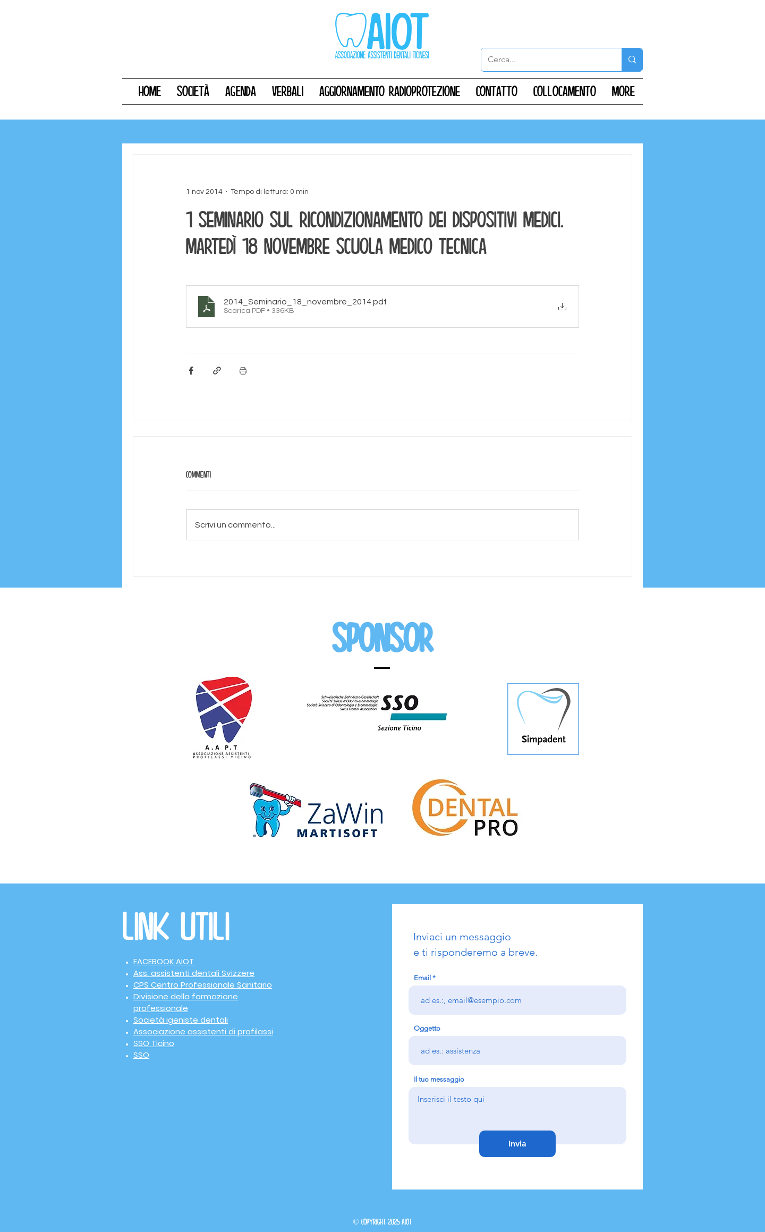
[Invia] (517, 1144)
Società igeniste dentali (180, 1019)
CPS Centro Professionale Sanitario (202, 984)
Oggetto (427, 1028)
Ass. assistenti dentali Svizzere (193, 973)
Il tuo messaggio (439, 1079)
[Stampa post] (243, 371)
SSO (141, 1054)
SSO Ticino (153, 1043)
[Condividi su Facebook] (191, 371)
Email (422, 977)
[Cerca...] (543, 59)
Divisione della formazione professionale (185, 1002)
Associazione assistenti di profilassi (203, 1031)
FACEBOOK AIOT (163, 961)
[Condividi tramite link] (217, 371)
